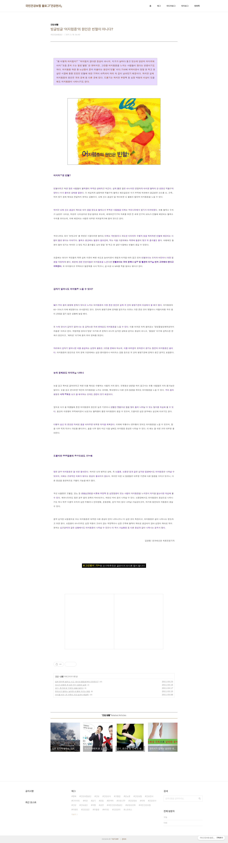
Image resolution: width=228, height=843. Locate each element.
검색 (199, 798)
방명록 (197, 6)
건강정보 (133, 801)
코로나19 (121, 801)
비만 (86, 801)
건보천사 (149, 796)
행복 (74, 796)
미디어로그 (171, 6)
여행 (94, 805)
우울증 (96, 809)
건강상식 (107, 796)
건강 (56, 676)
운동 (102, 801)
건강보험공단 (86, 796)
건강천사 (152, 801)
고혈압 (117, 796)
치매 (143, 801)
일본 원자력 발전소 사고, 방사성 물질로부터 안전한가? (76, 682)
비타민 (106, 809)
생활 (61, 676)
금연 (102, 805)
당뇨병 (127, 796)
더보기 (73, 814)
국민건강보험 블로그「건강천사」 (43, 6)
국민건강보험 (145, 805)
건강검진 (85, 809)
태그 (159, 6)
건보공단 (84, 805)
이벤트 (75, 809)
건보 (97, 796)
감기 (94, 801)
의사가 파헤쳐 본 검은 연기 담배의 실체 (70, 685)
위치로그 (184, 6)
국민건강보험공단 (115, 805)
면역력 (110, 801)
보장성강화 (131, 805)
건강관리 (116, 809)
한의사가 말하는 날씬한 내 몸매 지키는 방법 (72, 691)
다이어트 (76, 801)
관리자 (124, 839)
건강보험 (138, 796)
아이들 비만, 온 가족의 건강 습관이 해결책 (72, 695)
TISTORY (115, 839)
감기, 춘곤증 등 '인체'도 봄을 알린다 (69, 688)
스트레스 (128, 809)
